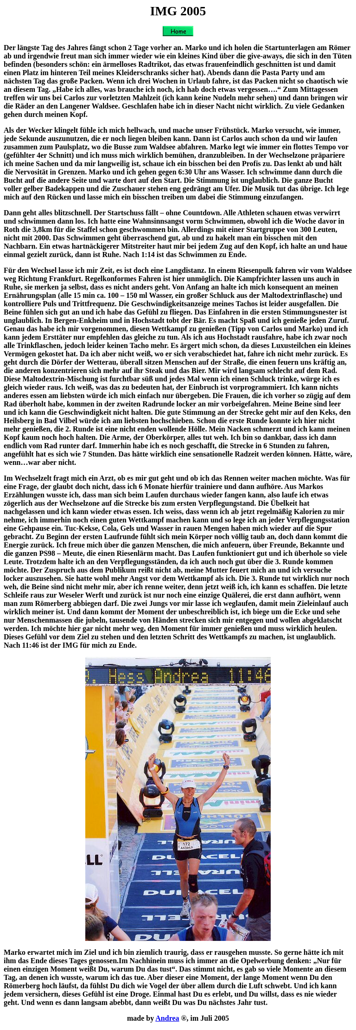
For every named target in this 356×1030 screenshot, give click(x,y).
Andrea (167, 1018)
